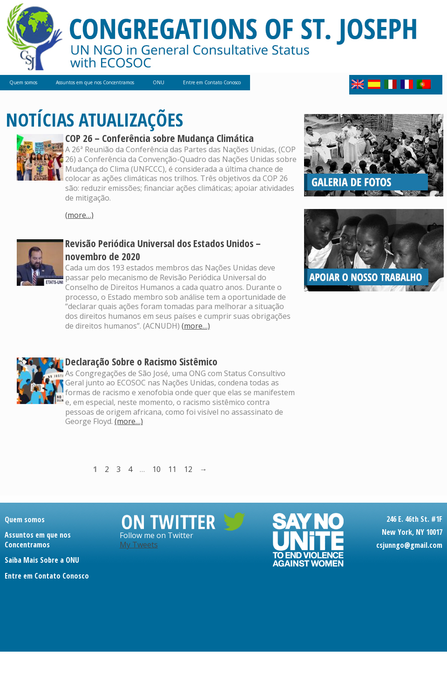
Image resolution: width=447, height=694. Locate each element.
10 (156, 469)
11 (172, 469)
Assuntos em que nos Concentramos (95, 82)
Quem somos (23, 82)
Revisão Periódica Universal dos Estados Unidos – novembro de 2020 (163, 249)
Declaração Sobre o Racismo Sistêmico (141, 361)
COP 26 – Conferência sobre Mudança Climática (159, 138)
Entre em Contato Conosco (212, 82)
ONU (158, 82)
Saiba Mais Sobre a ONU (42, 560)
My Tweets (139, 544)
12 (188, 469)
